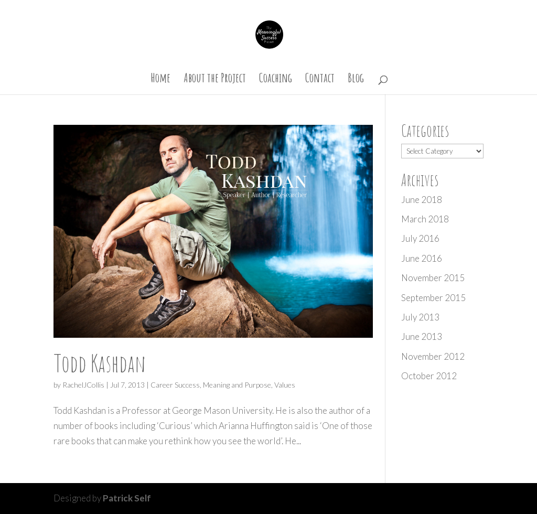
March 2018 (425, 218)
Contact (320, 79)
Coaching (275, 79)
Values (284, 384)
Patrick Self (127, 498)
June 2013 (421, 336)
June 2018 (421, 199)
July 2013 (420, 317)
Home (160, 79)
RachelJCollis (83, 384)
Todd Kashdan (99, 363)
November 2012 (433, 356)
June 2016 (421, 258)
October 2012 (429, 375)
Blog (356, 79)
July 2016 (420, 238)
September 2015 (433, 297)
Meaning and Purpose (237, 384)
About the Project (215, 79)
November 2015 (433, 277)
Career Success (175, 384)
